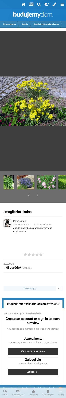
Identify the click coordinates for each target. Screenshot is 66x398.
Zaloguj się (33, 362)
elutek (23, 212)
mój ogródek (12, 258)
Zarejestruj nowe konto (33, 342)
